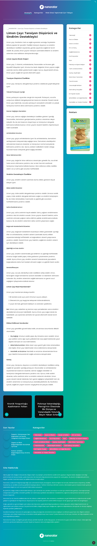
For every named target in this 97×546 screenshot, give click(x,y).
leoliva (52, 541)
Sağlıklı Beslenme (74, 52)
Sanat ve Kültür (74, 43)
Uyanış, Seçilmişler (74, 73)
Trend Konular (73, 81)
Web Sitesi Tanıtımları (76, 77)
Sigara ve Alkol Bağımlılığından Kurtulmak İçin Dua (20, 444)
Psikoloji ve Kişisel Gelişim (77, 64)
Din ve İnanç (73, 48)
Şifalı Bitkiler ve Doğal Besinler (78, 98)
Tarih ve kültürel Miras (75, 69)
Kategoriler (38, 13)
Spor (70, 60)
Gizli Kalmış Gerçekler (75, 89)
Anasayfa (28, 13)
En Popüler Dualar (74, 94)
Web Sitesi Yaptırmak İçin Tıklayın (59, 13)
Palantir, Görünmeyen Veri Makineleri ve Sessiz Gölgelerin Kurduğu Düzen (20, 436)
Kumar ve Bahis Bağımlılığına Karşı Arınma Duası (20, 452)
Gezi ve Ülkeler (73, 39)
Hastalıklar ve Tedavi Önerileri (78, 102)
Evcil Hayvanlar (73, 56)
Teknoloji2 (72, 35)
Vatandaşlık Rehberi (75, 85)
